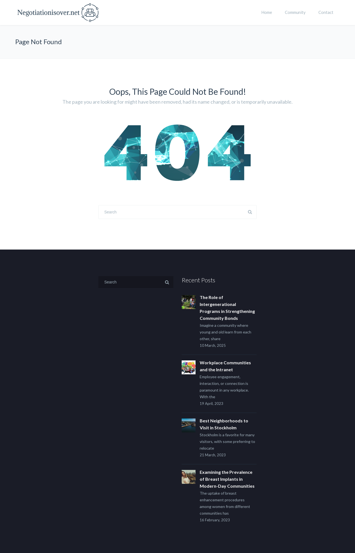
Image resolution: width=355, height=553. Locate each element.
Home (266, 12)
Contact (325, 12)
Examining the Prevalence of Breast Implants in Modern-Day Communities (227, 479)
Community (295, 12)
